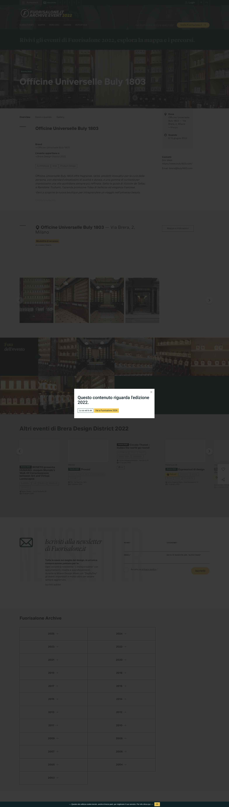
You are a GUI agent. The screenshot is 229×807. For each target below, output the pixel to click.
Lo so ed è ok (86, 410)
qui (149, 804)
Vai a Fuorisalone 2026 (109, 410)
